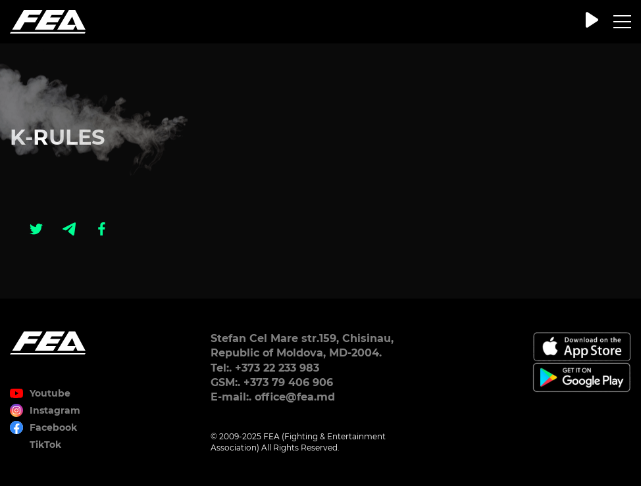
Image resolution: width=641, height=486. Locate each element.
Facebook (53, 427)
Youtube (50, 393)
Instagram (55, 410)
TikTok (45, 444)
